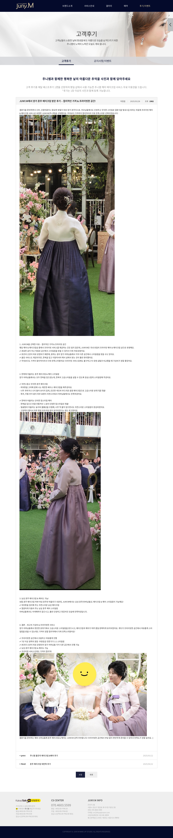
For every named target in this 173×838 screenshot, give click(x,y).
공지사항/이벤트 (102, 61)
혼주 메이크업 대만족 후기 (40, 763)
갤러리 (109, 5)
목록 (91, 774)
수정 (80, 774)
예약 (126, 5)
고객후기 (66, 61)
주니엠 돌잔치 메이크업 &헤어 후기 (44, 755)
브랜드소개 (67, 5)
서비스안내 (89, 5)
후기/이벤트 (145, 5)
